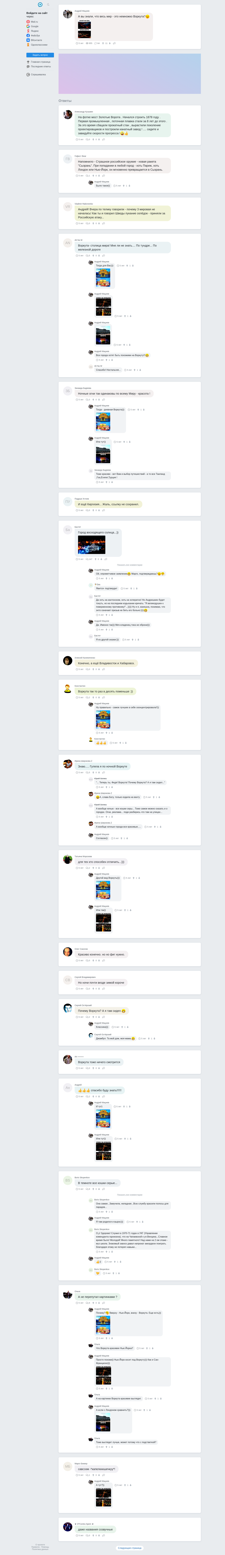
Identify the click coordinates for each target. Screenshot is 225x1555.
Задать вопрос (40, 55)
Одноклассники (36, 44)
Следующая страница (129, 1548)
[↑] (103, 43)
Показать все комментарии (129, 565)
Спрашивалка (36, 74)
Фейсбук (33, 35)
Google (32, 26)
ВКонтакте (34, 40)
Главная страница (38, 62)
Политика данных (40, 1549)
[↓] (109, 43)
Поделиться (114, 43)
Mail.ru (32, 21)
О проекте (40, 1545)
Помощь (45, 1547)
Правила (35, 1547)
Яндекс (32, 31)
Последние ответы (38, 66)
